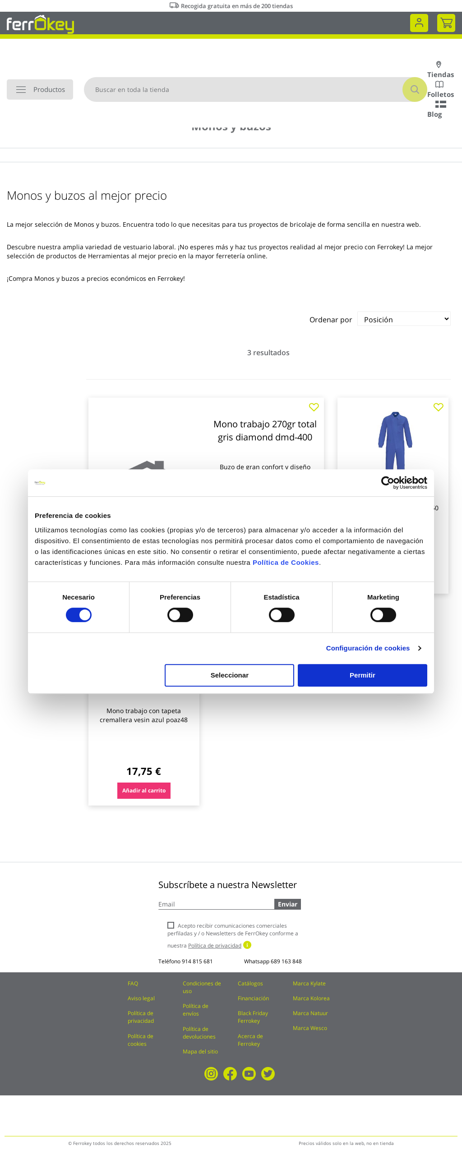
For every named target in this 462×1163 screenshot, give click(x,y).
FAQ (133, 983)
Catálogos (250, 983)
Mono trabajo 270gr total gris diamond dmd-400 (265, 430)
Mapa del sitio (200, 1051)
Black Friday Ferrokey (253, 1017)
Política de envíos (195, 1009)
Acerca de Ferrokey (250, 1040)
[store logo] (40, 24)
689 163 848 (286, 961)
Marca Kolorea (311, 998)
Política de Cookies (286, 562)
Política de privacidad (141, 1017)
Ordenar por (331, 320)
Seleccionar (230, 675)
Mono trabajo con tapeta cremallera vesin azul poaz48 (144, 715)
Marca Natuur (310, 1013)
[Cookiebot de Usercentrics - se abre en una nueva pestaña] (387, 483)
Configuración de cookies (368, 648)
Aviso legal (141, 998)
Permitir (362, 675)
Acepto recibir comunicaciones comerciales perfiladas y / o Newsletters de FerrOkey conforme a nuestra (232, 935)
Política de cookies (140, 1040)
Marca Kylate (309, 983)
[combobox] (255, 89)
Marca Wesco (310, 1028)
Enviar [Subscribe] (287, 904)
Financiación (253, 998)
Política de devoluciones (199, 1032)
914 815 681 (197, 961)
